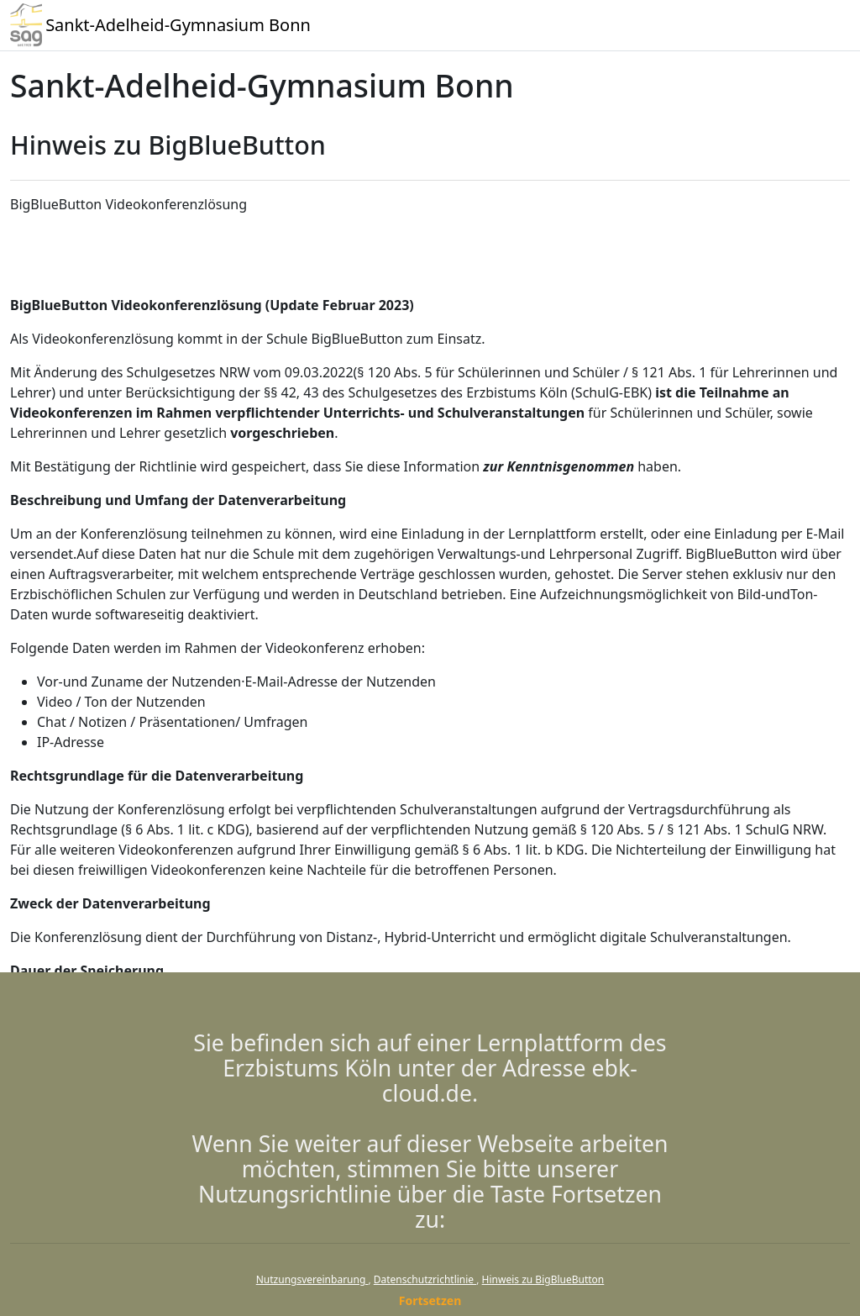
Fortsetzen (430, 1300)
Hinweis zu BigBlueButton (543, 1279)
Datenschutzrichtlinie (425, 1279)
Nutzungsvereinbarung (312, 1279)
